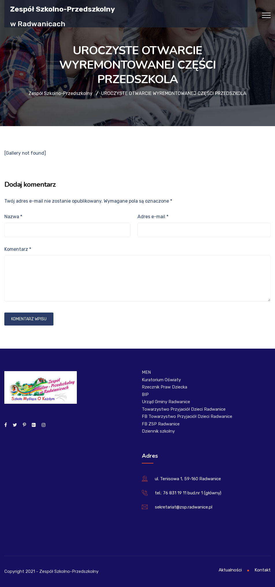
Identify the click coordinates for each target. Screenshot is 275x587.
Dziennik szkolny (158, 431)
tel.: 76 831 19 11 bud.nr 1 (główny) (188, 493)
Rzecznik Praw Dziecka (164, 387)
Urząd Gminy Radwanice (166, 401)
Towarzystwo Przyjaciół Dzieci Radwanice (184, 409)
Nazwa (13, 216)
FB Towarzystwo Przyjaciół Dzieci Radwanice (187, 416)
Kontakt (262, 570)
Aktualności (230, 570)
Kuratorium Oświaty (161, 379)
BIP (145, 394)
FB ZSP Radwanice (161, 424)
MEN (146, 372)
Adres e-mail (153, 216)
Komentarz (17, 249)
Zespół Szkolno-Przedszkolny (62, 9)
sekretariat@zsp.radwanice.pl (183, 507)
